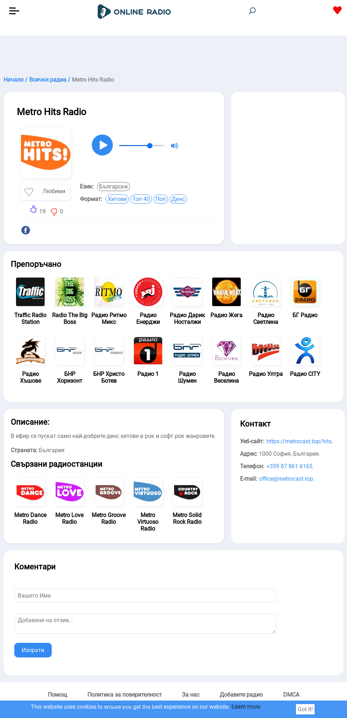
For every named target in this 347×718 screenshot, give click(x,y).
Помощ (57, 694)
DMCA (291, 694)
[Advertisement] (173, 53)
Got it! (305, 709)
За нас (190, 694)
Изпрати (33, 650)
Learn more (245, 706)
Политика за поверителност (124, 694)
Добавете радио (241, 694)
